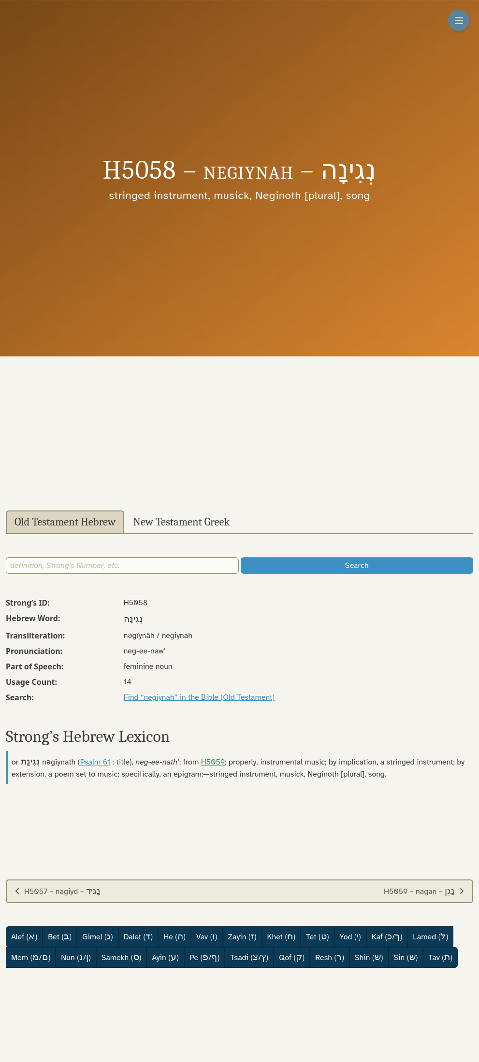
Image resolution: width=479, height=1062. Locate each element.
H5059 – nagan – (424, 891)
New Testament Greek (181, 522)
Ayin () (165, 957)
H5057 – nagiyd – (58, 891)
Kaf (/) (387, 936)
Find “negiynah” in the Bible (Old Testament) (199, 697)
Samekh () (122, 957)
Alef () (24, 936)
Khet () (281, 936)
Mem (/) (30, 957)
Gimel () (97, 936)
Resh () (329, 957)
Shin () (369, 957)
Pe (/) (204, 957)
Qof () (292, 957)
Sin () (406, 957)
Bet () (60, 936)
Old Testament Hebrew (65, 522)
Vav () (206, 936)
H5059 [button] (213, 762)
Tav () (440, 957)
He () (174, 936)
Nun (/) (75, 957)
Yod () (350, 936)
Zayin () (242, 936)
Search (357, 565)
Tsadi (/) (249, 957)
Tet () (317, 936)
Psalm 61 (95, 762)
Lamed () (430, 936)
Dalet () (138, 936)
